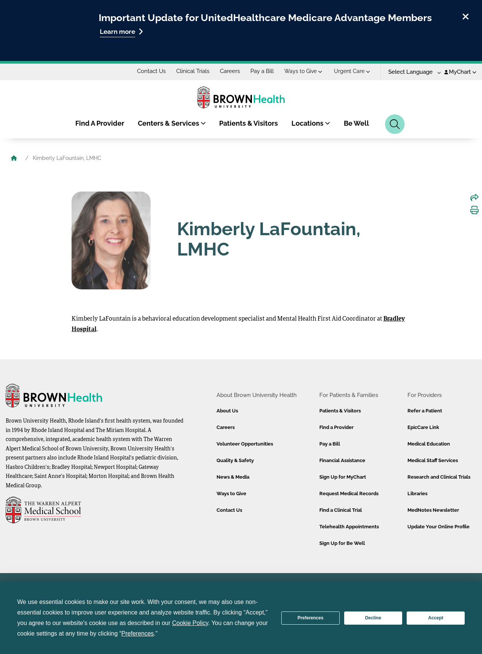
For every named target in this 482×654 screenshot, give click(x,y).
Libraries (417, 493)
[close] (465, 15)
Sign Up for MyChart (342, 477)
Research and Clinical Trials (438, 477)
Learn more (121, 31)
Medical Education (428, 444)
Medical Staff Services (432, 460)
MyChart (460, 71)
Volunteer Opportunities (245, 444)
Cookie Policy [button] (190, 623)
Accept (435, 618)
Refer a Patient (424, 411)
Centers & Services (172, 123)
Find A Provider (99, 123)
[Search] (395, 124)
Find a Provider (336, 427)
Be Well (356, 123)
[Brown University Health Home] (14, 159)
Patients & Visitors (248, 123)
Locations (310, 123)
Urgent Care (352, 71)
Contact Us (151, 71)
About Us (227, 411)
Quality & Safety (235, 460)
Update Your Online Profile (438, 526)
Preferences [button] (137, 633)
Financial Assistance (342, 460)
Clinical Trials (192, 71)
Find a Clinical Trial (340, 510)
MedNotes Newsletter (433, 510)
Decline (373, 618)
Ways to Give (303, 71)
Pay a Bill (262, 71)
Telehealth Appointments (349, 526)
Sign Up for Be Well (342, 543)
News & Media (233, 477)
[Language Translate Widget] (411, 72)
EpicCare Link (423, 427)
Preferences (310, 618)
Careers (230, 71)
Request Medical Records (348, 493)
